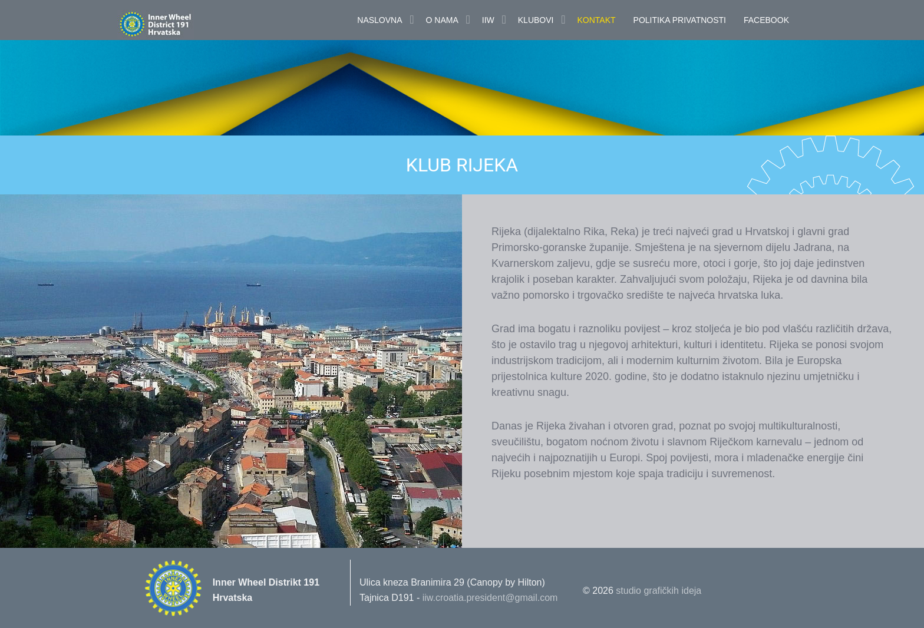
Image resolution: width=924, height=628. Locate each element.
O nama (442, 20)
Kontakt (596, 20)
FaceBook (766, 20)
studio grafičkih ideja (658, 591)
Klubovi (536, 20)
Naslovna (379, 20)
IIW (488, 20)
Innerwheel (182, 24)
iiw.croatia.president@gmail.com (490, 598)
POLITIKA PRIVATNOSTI (679, 20)
